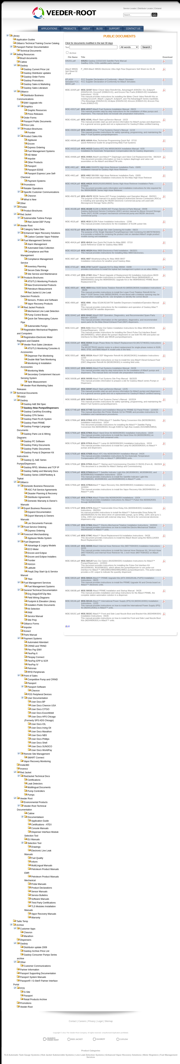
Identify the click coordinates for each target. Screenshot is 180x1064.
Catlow (23, 62)
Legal (100, 1021)
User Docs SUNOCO (41, 746)
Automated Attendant (38, 642)
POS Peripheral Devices (40, 694)
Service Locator (129, 8)
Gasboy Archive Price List (36, 951)
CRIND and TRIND (37, 646)
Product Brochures (33, 129)
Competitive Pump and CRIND (43, 679)
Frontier (31, 132)
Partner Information (29, 969)
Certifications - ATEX (41, 824)
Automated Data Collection (41, 248)
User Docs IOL (38, 724)
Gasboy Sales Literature (36, 88)
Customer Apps (27, 928)
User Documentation (38, 698)
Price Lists (29, 125)
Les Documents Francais (40, 523)
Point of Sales (31, 675)
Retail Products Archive (35, 999)
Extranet (158, 8)
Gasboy (24, 65)
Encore (31, 143)
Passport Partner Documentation (32, 47)
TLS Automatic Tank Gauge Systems (22, 1055)
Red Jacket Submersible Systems (57, 1055)
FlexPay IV (33, 664)
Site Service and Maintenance (42, 274)
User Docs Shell (39, 742)
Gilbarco (24, 91)
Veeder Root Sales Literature (38, 344)
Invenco (24, 768)
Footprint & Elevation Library (42, 601)
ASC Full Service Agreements (42, 489)
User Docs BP (38, 702)
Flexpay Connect (36, 657)
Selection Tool (34, 843)
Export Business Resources (37, 508)
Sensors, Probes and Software (43, 300)
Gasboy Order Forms (34, 77)
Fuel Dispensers (32, 542)
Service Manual (35, 616)
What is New (30, 199)
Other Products (35, 162)
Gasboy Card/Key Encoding (37, 411)
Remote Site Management (37, 754)
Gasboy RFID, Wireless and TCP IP (41, 467)
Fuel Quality (37, 858)
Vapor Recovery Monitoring (37, 761)
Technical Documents (30, 50)
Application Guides (25, 39)
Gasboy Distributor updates (37, 73)
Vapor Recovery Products (40, 303)
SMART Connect (36, 757)
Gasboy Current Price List (36, 69)
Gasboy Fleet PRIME (34, 423)
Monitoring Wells (36, 370)
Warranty (35, 917)
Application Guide (40, 821)
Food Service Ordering (35, 527)
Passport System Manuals (33, 977)
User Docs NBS (39, 735)
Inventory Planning (37, 266)
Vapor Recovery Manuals (43, 914)
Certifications (34, 780)
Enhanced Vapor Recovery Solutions (42, 233)
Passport (32, 166)
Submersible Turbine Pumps (38, 218)
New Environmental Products (42, 285)
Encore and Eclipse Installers (42, 556)
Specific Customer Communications (41, 192)
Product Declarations (41, 888)
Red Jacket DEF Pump (39, 222)
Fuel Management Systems (41, 151)
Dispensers (25, 940)
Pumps (31, 795)
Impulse (31, 158)
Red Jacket (25, 214)
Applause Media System (40, 538)
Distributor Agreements (39, 497)
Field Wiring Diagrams (38, 597)
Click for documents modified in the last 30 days (89, 43)
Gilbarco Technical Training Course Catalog (37, 43)
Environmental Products (35, 802)
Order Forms (30, 117)
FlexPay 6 (32, 653)
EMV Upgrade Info (33, 103)
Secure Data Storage (38, 270)
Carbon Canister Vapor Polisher (43, 236)
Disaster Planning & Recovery (42, 493)
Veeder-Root (26, 1007)
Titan (30, 579)
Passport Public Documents (37, 121)
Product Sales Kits (33, 136)
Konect (27, 631)
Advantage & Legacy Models (42, 545)
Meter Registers (150, 1055)
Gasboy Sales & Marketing (37, 84)
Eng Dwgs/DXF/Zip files (39, 594)
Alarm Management (37, 244)
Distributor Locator (145, 8)
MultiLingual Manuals (41, 865)
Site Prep (32, 620)
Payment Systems (37, 181)
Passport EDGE (35, 170)
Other (23, 203)
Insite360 (24, 765)
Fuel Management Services (37, 240)
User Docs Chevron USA (43, 705)
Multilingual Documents (39, 787)
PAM (30, 612)
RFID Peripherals (36, 672)
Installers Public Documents (41, 605)
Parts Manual (30, 635)
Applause (32, 140)
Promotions (29, 184)
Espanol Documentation (39, 512)
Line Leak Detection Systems (90, 1055)
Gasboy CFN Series (34, 415)
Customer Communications (37, 966)
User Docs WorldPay (41, 750)
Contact (72, 1021)
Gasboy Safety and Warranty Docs (41, 471)
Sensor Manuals (39, 891)
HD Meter (32, 155)
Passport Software (37, 687)
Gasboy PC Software (34, 441)
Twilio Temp (22, 921)
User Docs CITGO (40, 709)
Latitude (32, 568)
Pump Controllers (36, 791)
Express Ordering (36, 147)
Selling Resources (25, 54)
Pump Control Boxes (38, 315)
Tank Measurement (37, 382)
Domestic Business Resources (39, 486)
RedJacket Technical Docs (37, 776)
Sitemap (109, 1021)
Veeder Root (26, 225)
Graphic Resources (37, 110)
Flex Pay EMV (35, 649)
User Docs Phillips (40, 739)
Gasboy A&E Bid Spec (35, 404)
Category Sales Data (34, 229)
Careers (82, 1021)
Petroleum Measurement (40, 289)
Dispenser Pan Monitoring (40, 356)
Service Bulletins (39, 895)
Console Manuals (40, 828)
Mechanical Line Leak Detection (43, 311)
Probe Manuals (38, 884)
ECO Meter (33, 549)
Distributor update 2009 (35, 947)
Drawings (36, 847)
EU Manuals (34, 839)
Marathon (28, 936)
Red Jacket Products (34, 307)
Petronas (32, 668)
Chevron (32, 196)
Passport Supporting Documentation (38, 973)
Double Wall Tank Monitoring (42, 359)
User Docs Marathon (41, 731)
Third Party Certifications (43, 902)
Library (16, 36)
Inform (34, 862)
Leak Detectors (35, 783)
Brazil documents (28, 58)
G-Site (27, 992)
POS (22, 988)
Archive (20, 925)
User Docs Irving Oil (41, 728)
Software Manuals (40, 899)
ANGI (22, 396)
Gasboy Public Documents (37, 449)
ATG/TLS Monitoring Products (42, 281)
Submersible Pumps (37, 326)
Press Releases (35, 114)
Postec (23, 207)
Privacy (91, 1021)
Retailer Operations (33, 188)
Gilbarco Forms (31, 623)
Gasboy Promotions (33, 80)
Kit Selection (34, 609)
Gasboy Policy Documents (37, 445)
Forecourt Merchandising (36, 534)
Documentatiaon (36, 817)
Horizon (31, 564)
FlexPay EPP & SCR (38, 661)
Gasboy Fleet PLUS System (38, 419)
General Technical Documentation (40, 590)
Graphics (28, 106)
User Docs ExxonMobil (42, 713)
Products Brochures (33, 277)
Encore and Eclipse (37, 553)
